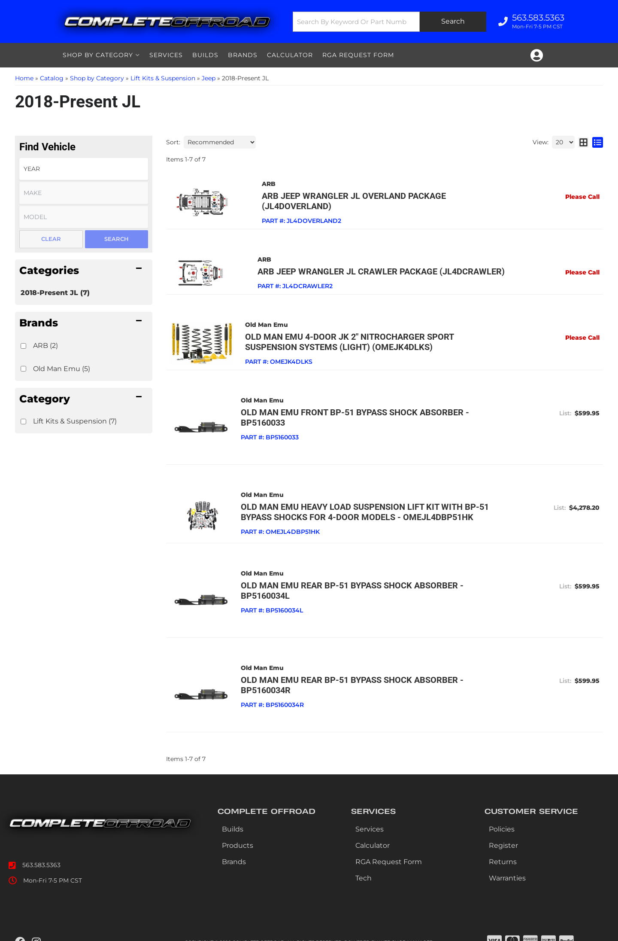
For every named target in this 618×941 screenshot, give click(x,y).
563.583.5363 (41, 853)
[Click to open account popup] (536, 55)
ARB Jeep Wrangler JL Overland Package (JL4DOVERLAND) (368, 196)
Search (116, 238)
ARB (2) (45, 345)
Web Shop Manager (406, 930)
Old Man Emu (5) (61, 369)
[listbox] (83, 169)
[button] (389, 22)
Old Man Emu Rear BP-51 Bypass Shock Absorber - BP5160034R (351, 673)
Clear (51, 238)
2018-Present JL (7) (55, 293)
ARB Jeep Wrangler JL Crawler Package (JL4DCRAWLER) (364, 261)
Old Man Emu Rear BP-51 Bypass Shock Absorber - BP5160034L (351, 579)
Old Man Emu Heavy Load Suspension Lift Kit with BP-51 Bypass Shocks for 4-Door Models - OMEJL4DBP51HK (364, 501)
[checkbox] (23, 346)
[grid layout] (583, 142)
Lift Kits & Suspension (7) (75, 421)
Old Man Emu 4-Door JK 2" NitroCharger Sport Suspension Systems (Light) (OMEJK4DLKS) (371, 331)
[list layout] (597, 142)
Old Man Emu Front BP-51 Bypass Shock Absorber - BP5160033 (354, 407)
